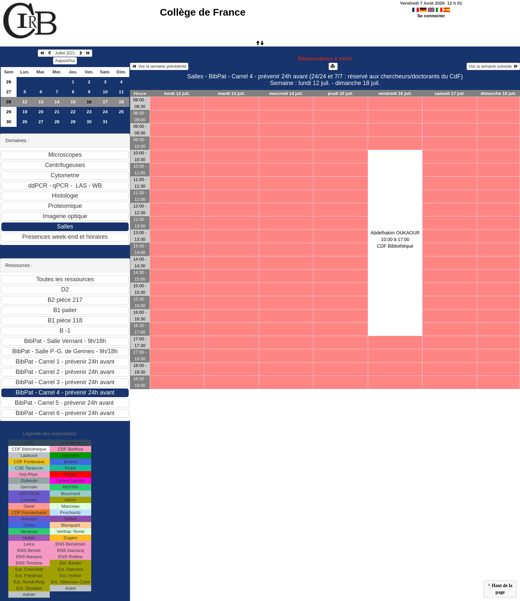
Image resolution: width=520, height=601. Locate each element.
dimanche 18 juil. (498, 93)
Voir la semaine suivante (493, 66)
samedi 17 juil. (449, 93)
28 (8, 101)
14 (56, 101)
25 (121, 111)
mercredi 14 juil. (286, 93)
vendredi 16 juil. (395, 93)
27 (8, 91)
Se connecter (431, 15)
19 (24, 111)
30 (8, 121)
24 (105, 111)
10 (105, 91)
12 (24, 101)
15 (73, 101)
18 (121, 101)
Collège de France (202, 12)
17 (105, 101)
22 (73, 111)
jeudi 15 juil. (340, 93)
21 (56, 111)
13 (40, 101)
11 (121, 91)
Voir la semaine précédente (159, 66)
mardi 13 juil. (231, 93)
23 (89, 111)
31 (105, 121)
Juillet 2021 (65, 53)
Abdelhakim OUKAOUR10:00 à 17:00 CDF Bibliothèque (395, 239)
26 (8, 81)
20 (40, 111)
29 (8, 111)
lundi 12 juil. (177, 93)
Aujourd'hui (65, 60)
